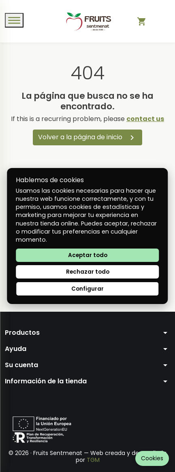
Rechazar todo (87, 272)
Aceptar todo (87, 255)
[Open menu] (14, 20)
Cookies (152, 458)
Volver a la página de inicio (87, 137)
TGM (93, 460)
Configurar (87, 289)
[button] (87, 333)
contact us (145, 118)
